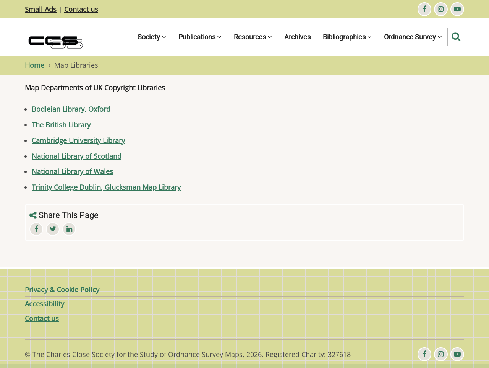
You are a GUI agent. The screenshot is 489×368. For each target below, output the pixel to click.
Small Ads (41, 9)
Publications (200, 37)
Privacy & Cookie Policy (62, 289)
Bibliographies (347, 37)
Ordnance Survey (413, 37)
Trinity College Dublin (66, 187)
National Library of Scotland (76, 156)
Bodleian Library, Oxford (71, 109)
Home (34, 65)
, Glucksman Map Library (141, 187)
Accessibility (44, 303)
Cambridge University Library (78, 140)
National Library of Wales (72, 171)
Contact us (81, 9)
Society (152, 37)
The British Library (61, 124)
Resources (253, 37)
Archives (297, 37)
